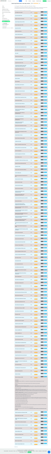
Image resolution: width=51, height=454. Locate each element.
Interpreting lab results (5, 19)
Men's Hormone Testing (5, 10)
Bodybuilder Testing (5, 9)
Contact (3, 15)
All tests (3, 7)
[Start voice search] (20, 1)
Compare (42, 18)
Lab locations (4, 18)
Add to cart (36, 22)
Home (3, 6)
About (3, 16)
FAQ (2, 13)
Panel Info (45, 18)
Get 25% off (6, 21)
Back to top (16, 446)
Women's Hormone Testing (6, 12)
